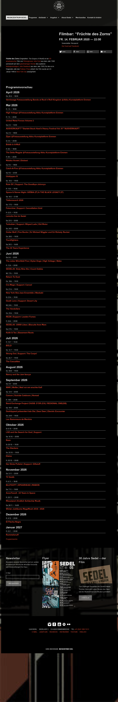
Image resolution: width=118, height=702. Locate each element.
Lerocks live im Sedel (16, 216)
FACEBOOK (53, 632)
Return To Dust (13, 277)
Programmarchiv (12, 539)
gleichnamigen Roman (28, 64)
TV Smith (10, 477)
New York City (22, 72)
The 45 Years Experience (17, 248)
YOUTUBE (74, 632)
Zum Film (85, 598)
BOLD (9, 345)
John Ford (37, 61)
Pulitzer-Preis (25, 69)
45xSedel (43, 18)
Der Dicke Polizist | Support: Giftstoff (23, 464)
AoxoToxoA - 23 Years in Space (20, 493)
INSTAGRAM (64, 632)
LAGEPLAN (43, 632)
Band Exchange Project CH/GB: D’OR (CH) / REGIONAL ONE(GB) (36, 403)
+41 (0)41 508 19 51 (82, 629)
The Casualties (13, 361)
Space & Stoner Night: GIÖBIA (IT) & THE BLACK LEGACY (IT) (34, 192)
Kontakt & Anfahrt (94, 18)
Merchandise (81, 18)
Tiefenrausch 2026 (14, 200)
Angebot (54, 18)
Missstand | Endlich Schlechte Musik (23, 501)
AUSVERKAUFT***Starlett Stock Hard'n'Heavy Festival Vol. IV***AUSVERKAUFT (43, 128)
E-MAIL (34, 632)
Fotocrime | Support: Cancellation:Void (24, 208)
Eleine (9, 456)
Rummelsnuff (12, 535)
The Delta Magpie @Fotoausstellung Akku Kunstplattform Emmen (37, 152)
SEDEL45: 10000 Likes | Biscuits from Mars (26, 324)
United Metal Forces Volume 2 (20, 120)
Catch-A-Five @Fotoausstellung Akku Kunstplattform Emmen (34, 168)
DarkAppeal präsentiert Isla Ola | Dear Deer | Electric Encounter (35, 411)
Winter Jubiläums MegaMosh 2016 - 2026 (25, 509)
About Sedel (67, 18)
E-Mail (8, 573)
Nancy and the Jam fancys (18, 374)
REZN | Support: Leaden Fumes (21, 316)
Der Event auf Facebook (70, 46)
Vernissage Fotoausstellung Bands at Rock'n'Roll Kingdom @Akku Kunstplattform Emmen (48, 99)
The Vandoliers (13, 309)
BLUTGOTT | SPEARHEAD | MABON (23, 485)
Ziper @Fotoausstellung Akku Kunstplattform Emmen (31, 136)
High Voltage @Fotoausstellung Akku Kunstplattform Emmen (34, 112)
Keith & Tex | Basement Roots (20, 332)
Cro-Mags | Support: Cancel (19, 285)
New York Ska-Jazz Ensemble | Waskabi (24, 293)
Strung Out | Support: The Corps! (21, 353)
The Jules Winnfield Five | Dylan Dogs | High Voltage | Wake (34, 261)
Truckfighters (12, 240)
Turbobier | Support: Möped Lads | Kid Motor (27, 224)
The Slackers (12, 448)
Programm (33, 18)
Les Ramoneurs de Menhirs (19, 419)
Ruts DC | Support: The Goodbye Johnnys (26, 184)
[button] (65, 51)
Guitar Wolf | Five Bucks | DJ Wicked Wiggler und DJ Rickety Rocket (37, 232)
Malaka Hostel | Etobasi (17, 160)
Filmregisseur (28, 61)
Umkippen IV (12, 176)
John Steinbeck (24, 66)
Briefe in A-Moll (13, 144)
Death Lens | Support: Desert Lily (21, 301)
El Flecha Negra (13, 522)
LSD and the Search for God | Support (23, 432)
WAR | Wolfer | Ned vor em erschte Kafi (24, 387)
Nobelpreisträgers (12, 66)
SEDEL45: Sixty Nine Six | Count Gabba (24, 269)
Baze (8, 440)
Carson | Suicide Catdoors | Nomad (22, 395)
